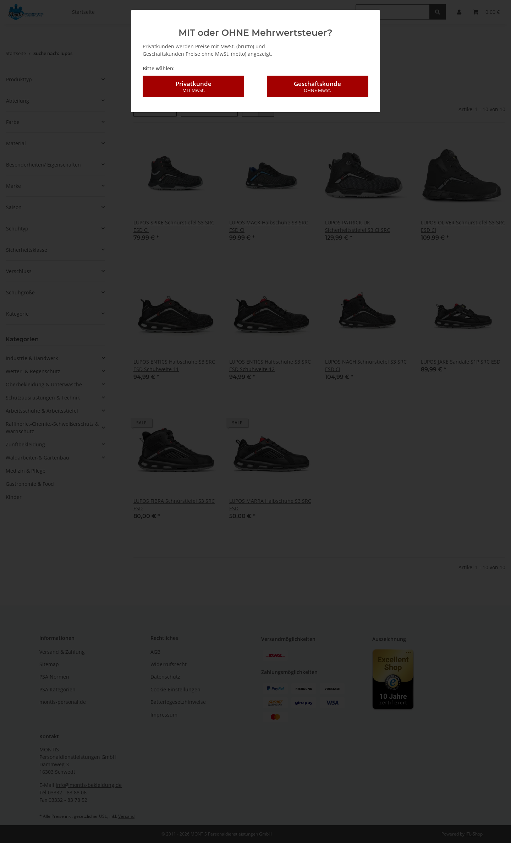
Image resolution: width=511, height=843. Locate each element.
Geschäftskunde (317, 84)
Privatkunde (193, 84)
